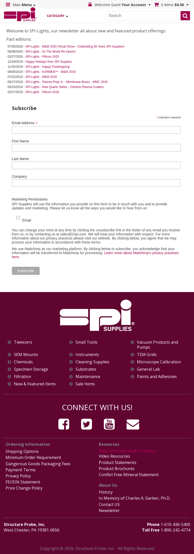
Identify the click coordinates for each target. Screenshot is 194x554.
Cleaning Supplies (92, 362)
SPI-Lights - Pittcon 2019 (42, 92)
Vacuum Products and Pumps (157, 344)
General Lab (148, 369)
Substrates (86, 369)
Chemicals (23, 362)
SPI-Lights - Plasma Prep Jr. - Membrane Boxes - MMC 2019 (67, 82)
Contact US (109, 504)
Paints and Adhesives (157, 376)
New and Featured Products (127, 451)
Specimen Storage (31, 369)
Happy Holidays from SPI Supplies (49, 61)
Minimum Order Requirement (33, 457)
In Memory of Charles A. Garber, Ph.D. (134, 498)
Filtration (22, 376)
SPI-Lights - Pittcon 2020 (42, 56)
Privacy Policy (18, 476)
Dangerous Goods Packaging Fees (38, 464)
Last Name (20, 159)
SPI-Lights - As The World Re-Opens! (51, 51)
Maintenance (88, 376)
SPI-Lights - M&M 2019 (41, 77)
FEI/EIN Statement (23, 482)
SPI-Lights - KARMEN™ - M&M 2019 (51, 72)
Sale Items (85, 384)
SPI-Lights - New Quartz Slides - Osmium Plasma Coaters (65, 87)
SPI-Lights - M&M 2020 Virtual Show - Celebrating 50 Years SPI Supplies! (75, 46)
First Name (20, 141)
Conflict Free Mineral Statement (129, 474)
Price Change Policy (24, 488)
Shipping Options (22, 451)
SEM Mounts (26, 354)
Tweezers (23, 342)
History (106, 492)
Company (19, 176)
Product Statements (117, 462)
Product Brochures (117, 468)
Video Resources (114, 456)
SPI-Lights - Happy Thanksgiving (48, 67)
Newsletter (109, 510)
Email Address (25, 123)
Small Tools (87, 342)
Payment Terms (21, 470)
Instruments (87, 354)
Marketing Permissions (30, 199)
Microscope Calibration (159, 362)
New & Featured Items (35, 384)
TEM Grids (147, 354)
